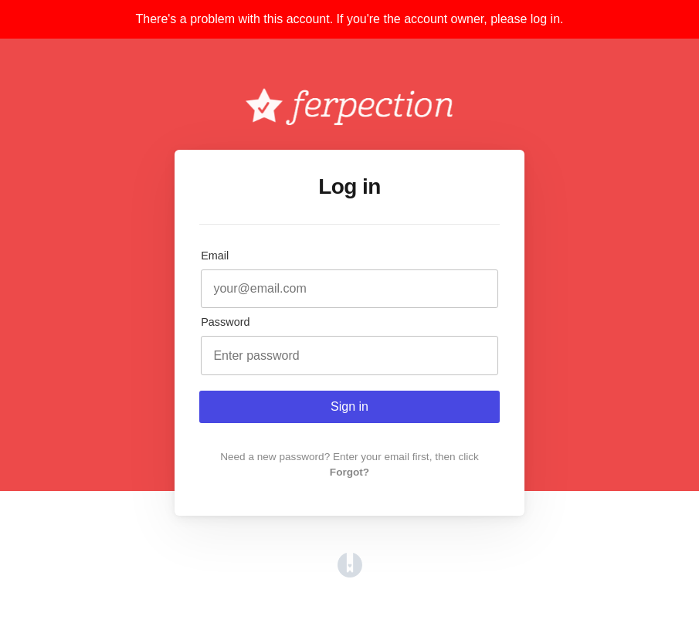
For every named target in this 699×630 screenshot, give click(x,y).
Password (225, 322)
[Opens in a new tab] (350, 573)
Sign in (349, 406)
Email (215, 255)
